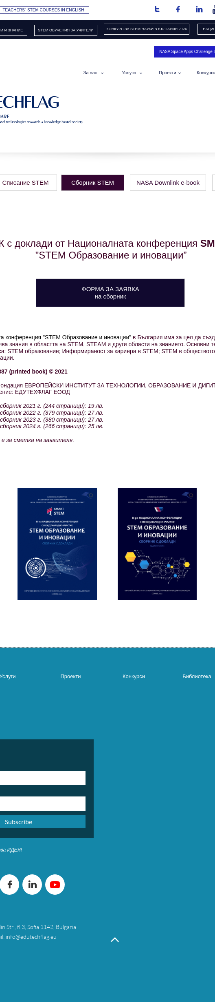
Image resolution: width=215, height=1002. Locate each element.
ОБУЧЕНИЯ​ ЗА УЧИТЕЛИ (71, 30)
